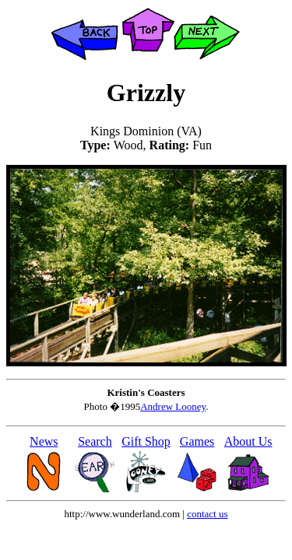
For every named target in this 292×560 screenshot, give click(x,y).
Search (95, 441)
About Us (248, 441)
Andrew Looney (173, 406)
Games (197, 441)
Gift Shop (146, 441)
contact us (207, 514)
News (44, 441)
